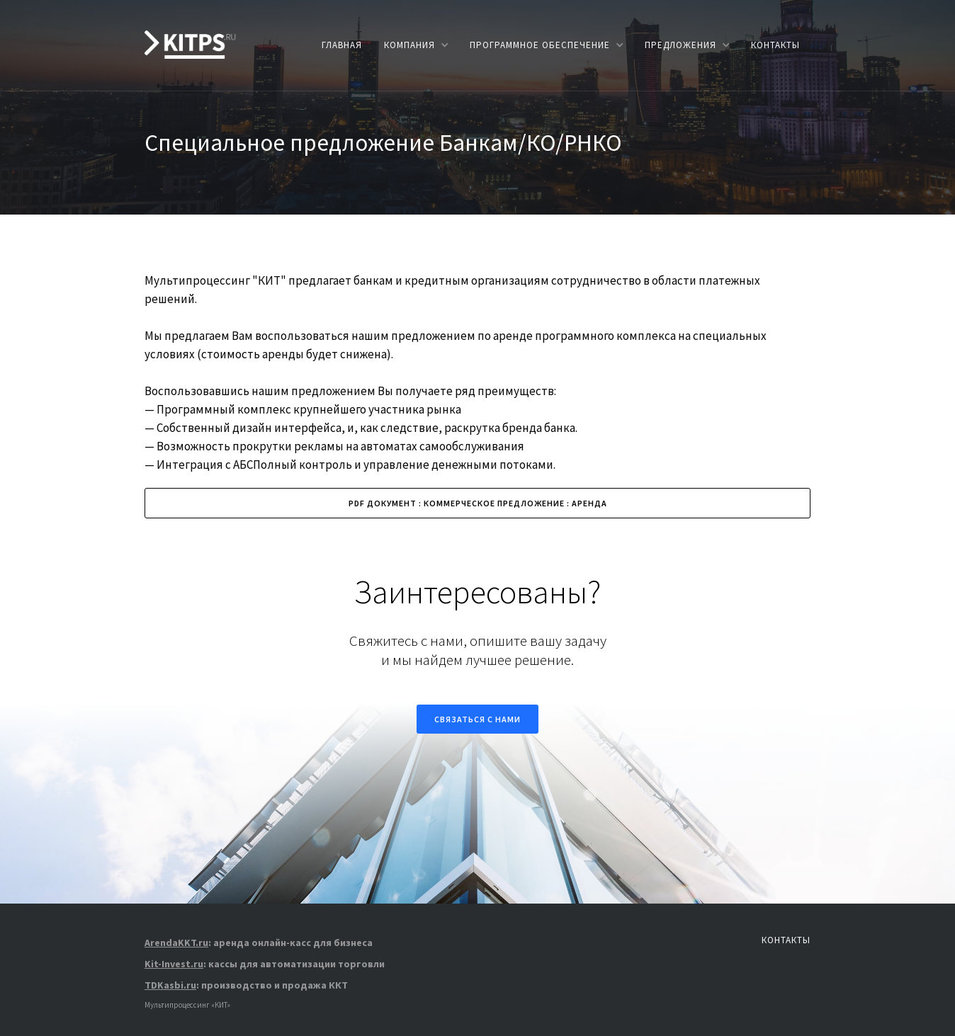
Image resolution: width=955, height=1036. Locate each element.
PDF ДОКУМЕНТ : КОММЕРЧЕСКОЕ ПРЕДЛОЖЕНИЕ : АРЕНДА (478, 503)
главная (342, 45)
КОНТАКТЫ (775, 45)
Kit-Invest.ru (174, 963)
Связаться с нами (477, 719)
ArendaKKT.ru (176, 942)
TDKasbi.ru (170, 985)
